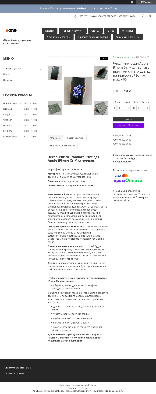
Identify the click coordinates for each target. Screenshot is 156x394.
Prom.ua (92, 384)
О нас (110, 30)
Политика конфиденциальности (108, 391)
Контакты (127, 30)
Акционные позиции (127, 36)
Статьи (95, 30)
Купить (128, 119)
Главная (49, 30)
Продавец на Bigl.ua (78, 388)
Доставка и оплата (57, 36)
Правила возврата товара (93, 36)
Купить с (128, 125)
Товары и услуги (71, 30)
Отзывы (7, 80)
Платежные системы (14, 373)
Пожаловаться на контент (78, 391)
